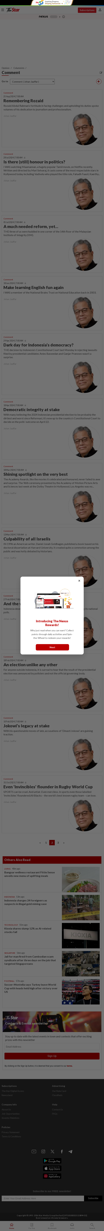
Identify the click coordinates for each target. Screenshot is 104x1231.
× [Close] (79, 580)
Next (52, 647)
